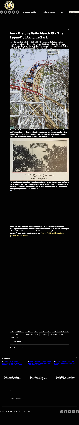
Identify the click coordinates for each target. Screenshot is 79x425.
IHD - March (17, 341)
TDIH (54, 331)
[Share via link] (22, 347)
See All (75, 358)
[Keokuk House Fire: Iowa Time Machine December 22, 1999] (65, 367)
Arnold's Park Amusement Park (29, 334)
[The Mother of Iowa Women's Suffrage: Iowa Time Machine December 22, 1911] (39, 367)
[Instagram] (1, 12)
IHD (11, 341)
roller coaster (14, 337)
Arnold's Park (14, 334)
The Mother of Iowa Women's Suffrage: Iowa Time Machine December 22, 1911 (39, 378)
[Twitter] (9, 12)
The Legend (43, 334)
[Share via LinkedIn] (18, 347)
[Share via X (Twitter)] (14, 347)
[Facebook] (5, 12)
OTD (36, 331)
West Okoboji (53, 334)
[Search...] (74, 12)
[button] (75, 15)
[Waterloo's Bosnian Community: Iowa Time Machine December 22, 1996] (13, 367)
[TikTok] (17, 12)
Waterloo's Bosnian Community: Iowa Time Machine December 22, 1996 (12, 378)
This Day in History (45, 331)
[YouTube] (13, 12)
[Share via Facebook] (10, 347)
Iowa (12, 331)
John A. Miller (63, 334)
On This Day (29, 331)
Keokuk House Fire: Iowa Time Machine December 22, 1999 (65, 378)
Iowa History (19, 331)
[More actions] (68, 29)
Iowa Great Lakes (63, 331)
